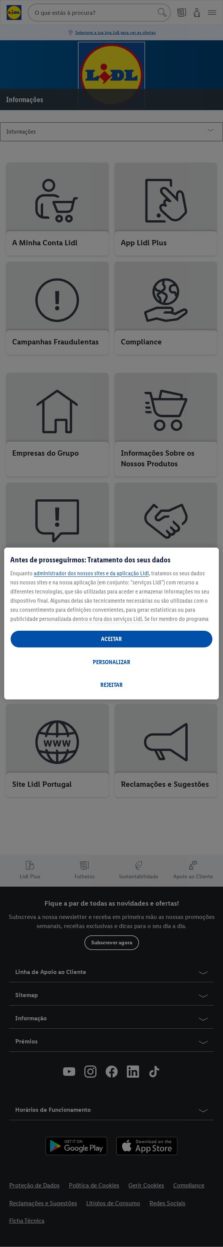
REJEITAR (111, 684)
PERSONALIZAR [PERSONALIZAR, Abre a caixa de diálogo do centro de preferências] (111, 662)
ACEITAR (111, 638)
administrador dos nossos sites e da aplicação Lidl (91, 573)
